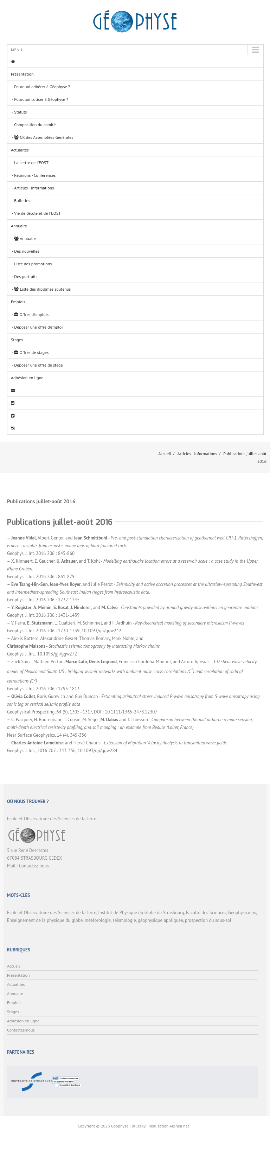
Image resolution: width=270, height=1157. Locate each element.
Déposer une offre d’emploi (38, 327)
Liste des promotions (33, 263)
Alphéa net (179, 1126)
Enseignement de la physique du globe (45, 920)
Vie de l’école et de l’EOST (37, 213)
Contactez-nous (34, 866)
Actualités (20, 150)
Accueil (164, 453)
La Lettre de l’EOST (31, 162)
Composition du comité (35, 124)
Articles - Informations (34, 187)
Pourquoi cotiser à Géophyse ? (41, 99)
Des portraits (25, 276)
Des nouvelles (26, 251)
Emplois (18, 301)
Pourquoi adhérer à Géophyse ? (42, 86)
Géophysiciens (242, 913)
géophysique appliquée (160, 920)
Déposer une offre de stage (38, 365)
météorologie (98, 920)
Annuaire (19, 225)
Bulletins (22, 200)
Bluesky (139, 1126)
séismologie (124, 920)
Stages (17, 339)
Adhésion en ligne (27, 377)
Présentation (22, 74)
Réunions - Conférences (35, 175)
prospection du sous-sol (208, 920)
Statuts (20, 112)
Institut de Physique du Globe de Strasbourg (141, 913)
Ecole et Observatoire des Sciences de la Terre (51, 913)
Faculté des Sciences (206, 913)
